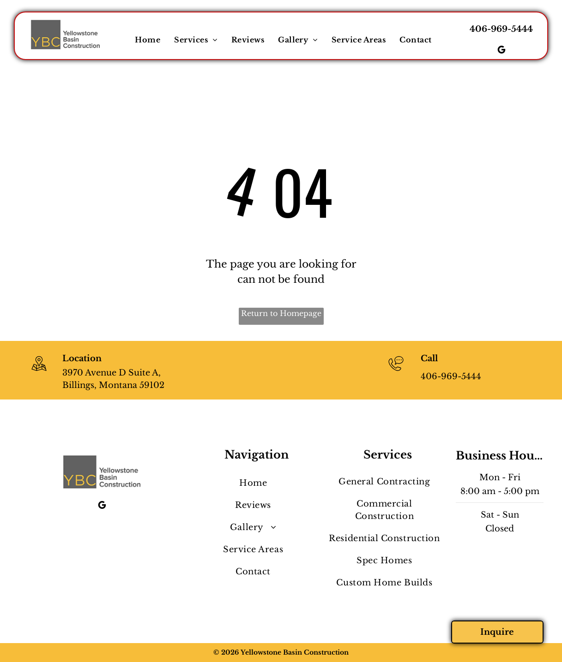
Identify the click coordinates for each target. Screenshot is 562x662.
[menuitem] (147, 40)
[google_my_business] (501, 51)
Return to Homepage (281, 313)
